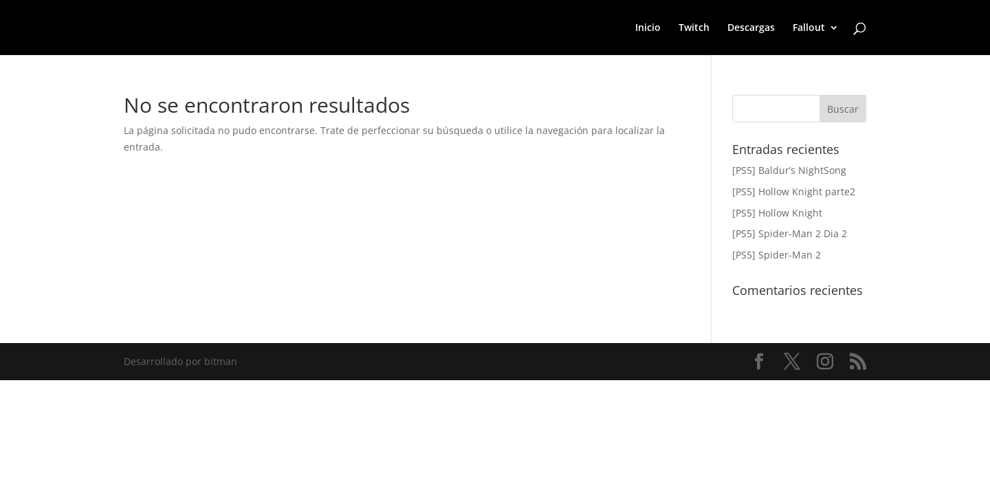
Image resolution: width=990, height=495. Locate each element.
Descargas (751, 28)
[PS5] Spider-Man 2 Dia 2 (789, 233)
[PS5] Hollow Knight (777, 212)
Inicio (648, 28)
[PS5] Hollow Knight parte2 (793, 191)
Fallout (809, 28)
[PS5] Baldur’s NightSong (789, 170)
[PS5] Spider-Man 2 (776, 254)
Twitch (694, 28)
